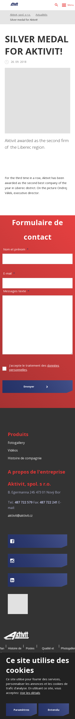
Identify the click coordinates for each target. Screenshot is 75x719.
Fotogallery (16, 442)
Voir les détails (30, 693)
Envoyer (29, 386)
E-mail (9, 273)
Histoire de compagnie (25, 458)
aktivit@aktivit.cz (20, 515)
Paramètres (21, 710)
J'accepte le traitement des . (34, 367)
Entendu (53, 710)
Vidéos (13, 450)
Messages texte (16, 291)
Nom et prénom (15, 249)
